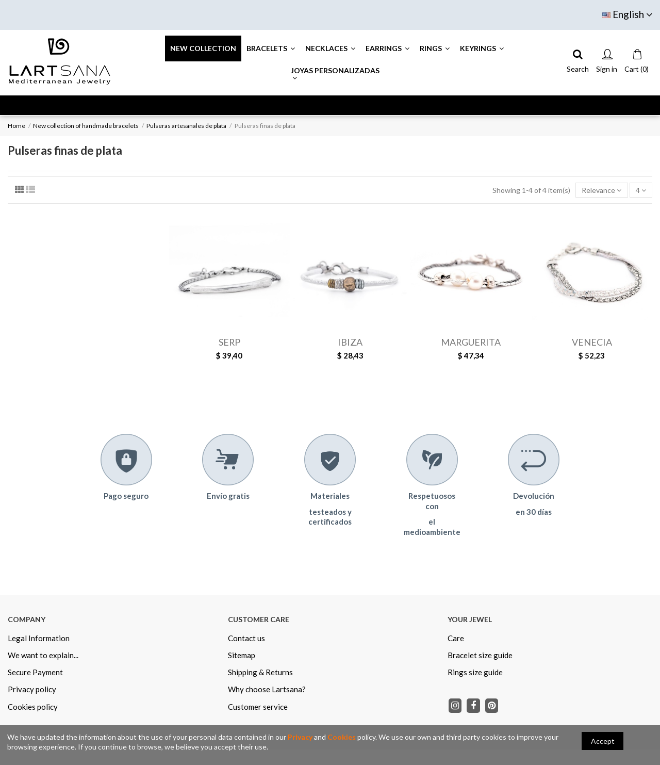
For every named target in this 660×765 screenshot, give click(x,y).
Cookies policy (33, 706)
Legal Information (39, 638)
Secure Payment (35, 672)
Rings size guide (475, 672)
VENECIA (592, 342)
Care (456, 638)
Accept (603, 741)
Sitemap (241, 655)
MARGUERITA (471, 342)
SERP (229, 342)
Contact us (246, 638)
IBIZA (350, 342)
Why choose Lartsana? (267, 689)
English (627, 14)
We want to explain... (43, 655)
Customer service (258, 706)
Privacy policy (32, 689)
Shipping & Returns (260, 672)
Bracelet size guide (480, 655)
